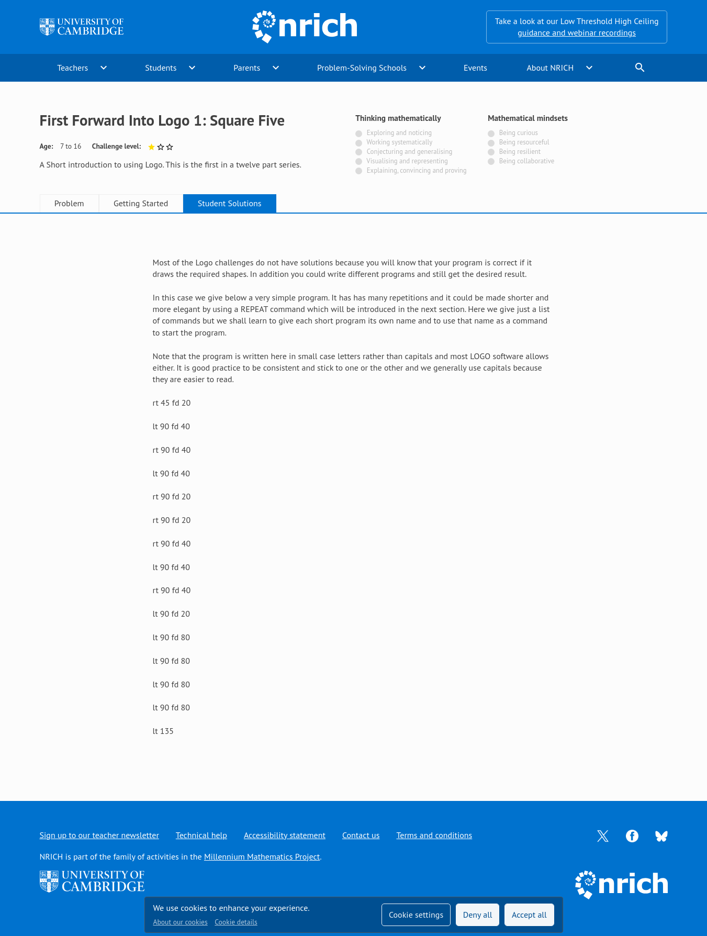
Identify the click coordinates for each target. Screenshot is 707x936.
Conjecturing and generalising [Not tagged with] (410, 151)
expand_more (103, 67)
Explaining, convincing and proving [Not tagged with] (417, 170)
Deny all (477, 914)
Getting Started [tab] (141, 203)
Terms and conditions (434, 835)
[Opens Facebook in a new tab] (632, 835)
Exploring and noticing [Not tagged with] (399, 132)
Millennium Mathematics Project (262, 856)
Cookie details (236, 922)
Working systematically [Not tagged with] (400, 142)
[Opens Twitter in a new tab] (603, 835)
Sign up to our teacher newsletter (99, 835)
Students (160, 67)
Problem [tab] (69, 203)
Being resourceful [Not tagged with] (524, 142)
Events (475, 67)
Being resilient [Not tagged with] (520, 151)
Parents (246, 67)
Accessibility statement (285, 835)
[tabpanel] (354, 497)
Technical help (201, 835)
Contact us (361, 835)
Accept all (529, 914)
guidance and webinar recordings (577, 32)
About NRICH (550, 67)
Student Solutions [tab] (230, 203)
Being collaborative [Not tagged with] (527, 161)
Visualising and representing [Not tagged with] (406, 161)
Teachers (72, 67)
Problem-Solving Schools (362, 67)
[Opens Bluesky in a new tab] (661, 835)
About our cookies (180, 922)
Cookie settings (416, 914)
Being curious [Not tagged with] (518, 132)
